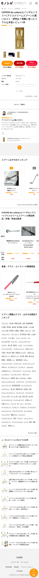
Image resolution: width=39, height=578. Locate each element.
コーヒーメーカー (7, 363)
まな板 (33, 334)
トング (18, 338)
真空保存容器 (16, 385)
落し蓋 (10, 345)
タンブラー (28, 404)
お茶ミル (4, 367)
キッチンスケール (7, 400)
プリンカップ (29, 393)
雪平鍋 (11, 330)
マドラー (20, 418)
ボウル (34, 371)
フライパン (5, 323)
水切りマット (6, 356)
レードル (23, 338)
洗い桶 (22, 356)
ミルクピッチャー (7, 418)
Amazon (7, 63)
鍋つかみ (31, 356)
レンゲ (26, 422)
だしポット (22, 367)
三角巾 (4, 352)
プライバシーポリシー (27, 567)
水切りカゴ (30, 352)
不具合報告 (19, 571)
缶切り (30, 378)
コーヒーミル (17, 363)
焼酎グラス (14, 415)
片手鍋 (4, 327)
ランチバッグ (20, 393)
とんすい (4, 425)
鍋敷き (4, 360)
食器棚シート (11, 360)
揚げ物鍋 (19, 327)
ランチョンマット (18, 349)
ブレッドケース (6, 385)
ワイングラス (6, 415)
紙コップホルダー (21, 378)
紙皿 (26, 356)
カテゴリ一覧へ (32, 433)
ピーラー (4, 338)
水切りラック (15, 356)
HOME (19, 557)
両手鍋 (9, 327)
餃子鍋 (25, 327)
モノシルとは (24, 562)
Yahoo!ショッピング (31, 63)
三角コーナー (29, 349)
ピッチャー (22, 415)
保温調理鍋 (29, 323)
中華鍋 (22, 330)
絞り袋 (31, 396)
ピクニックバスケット (8, 393)
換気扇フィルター (20, 352)
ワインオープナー (16, 374)
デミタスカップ (6, 407)
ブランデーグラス (17, 411)
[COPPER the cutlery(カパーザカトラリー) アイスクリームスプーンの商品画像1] (19, 38)
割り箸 (9, 352)
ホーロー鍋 (5, 330)
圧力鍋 (11, 323)
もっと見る (19, 91)
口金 (20, 396)
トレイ (22, 404)
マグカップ (15, 407)
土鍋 (23, 323)
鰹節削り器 (19, 389)
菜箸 (30, 422)
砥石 (29, 334)
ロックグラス (28, 411)
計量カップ (28, 400)
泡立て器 (25, 396)
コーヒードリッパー (29, 363)
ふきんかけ (29, 367)
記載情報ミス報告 (31, 96)
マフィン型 (14, 396)
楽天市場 (19, 63)
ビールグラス (32, 407)
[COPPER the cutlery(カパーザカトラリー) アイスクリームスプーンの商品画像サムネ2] (11, 55)
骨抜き (15, 345)
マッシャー (14, 341)
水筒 (30, 389)
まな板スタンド (6, 371)
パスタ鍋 (31, 327)
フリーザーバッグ (30, 382)
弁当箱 (26, 389)
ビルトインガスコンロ (8, 382)
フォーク (13, 404)
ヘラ (28, 338)
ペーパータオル (28, 345)
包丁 (33, 330)
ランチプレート (6, 422)
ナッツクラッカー (26, 385)
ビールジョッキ (6, 411)
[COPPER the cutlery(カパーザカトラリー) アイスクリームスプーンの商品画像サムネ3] (18, 55)
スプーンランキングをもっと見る (27, 204)
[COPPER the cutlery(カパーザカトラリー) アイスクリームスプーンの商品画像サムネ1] (5, 55)
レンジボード (6, 374)
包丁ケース (26, 374)
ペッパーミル (27, 371)
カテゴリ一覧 (15, 562)
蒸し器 (13, 389)
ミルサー (4, 345)
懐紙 (13, 352)
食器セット (11, 425)
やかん (26, 360)
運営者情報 (9, 567)
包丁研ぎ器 (23, 334)
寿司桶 (13, 378)
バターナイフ (6, 334)
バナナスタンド (17, 371)
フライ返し (11, 338)
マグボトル (23, 407)
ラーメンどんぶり (17, 422)
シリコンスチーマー (25, 341)
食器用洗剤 (19, 360)
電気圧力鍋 (17, 323)
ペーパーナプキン (7, 349)
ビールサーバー (12, 367)
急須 (14, 418)
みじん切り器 (6, 341)
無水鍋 (14, 327)
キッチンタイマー (18, 400)
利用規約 (16, 567)
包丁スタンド (6, 378)
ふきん (20, 345)
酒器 (34, 422)
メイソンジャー (28, 418)
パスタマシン (6, 389)
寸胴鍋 (16, 330)
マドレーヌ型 (6, 396)
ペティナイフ (15, 334)
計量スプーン (6, 404)
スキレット (28, 330)
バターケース (20, 382)
